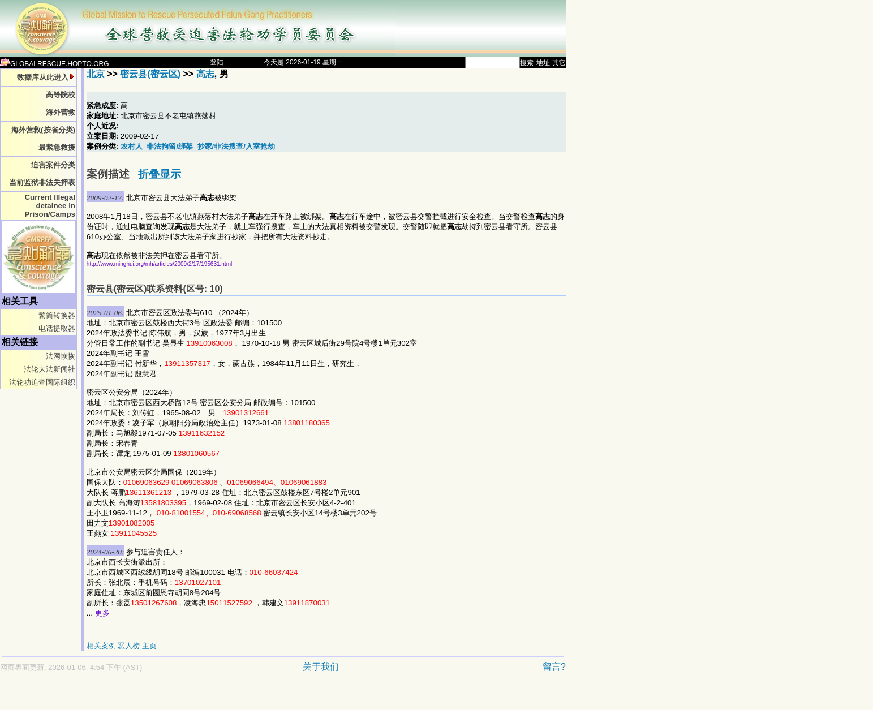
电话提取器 (56, 328)
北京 (96, 74)
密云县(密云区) (150, 74)
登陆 (216, 62)
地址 (543, 63)
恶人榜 (129, 646)
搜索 (527, 63)
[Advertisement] (243, 696)
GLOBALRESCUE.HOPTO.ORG (54, 64)
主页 (149, 646)
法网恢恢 (60, 356)
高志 (205, 74)
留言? (554, 667)
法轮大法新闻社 (49, 369)
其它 (559, 63)
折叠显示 (159, 174)
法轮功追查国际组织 (42, 382)
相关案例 (101, 646)
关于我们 (321, 667)
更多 (102, 613)
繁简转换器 (56, 315)
